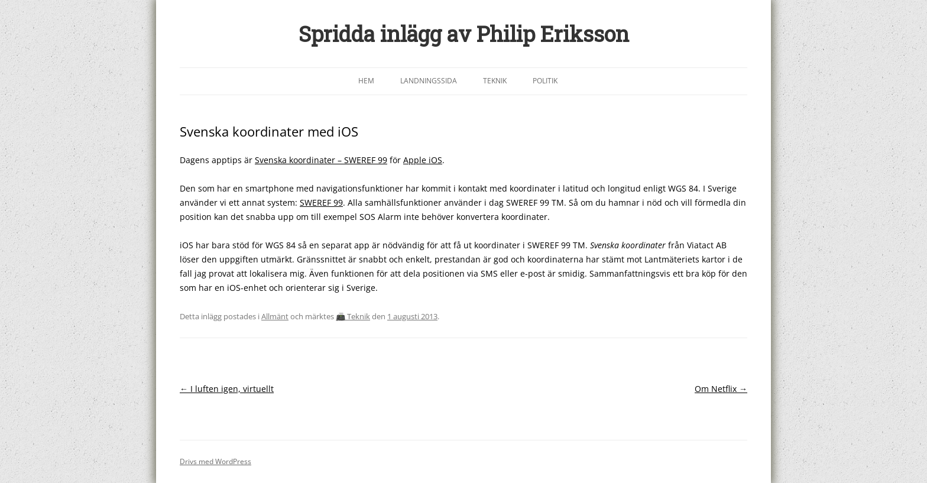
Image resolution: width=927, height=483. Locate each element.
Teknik (495, 81)
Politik (545, 81)
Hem (366, 81)
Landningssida (428, 81)
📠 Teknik (353, 316)
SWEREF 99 (321, 202)
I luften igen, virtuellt (227, 388)
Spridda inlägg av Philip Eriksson (464, 34)
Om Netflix (721, 388)
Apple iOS (422, 160)
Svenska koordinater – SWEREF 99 (321, 160)
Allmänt (275, 316)
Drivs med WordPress (215, 461)
